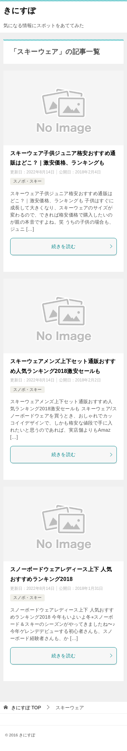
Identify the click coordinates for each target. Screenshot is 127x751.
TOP (26, 707)
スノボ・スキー (27, 181)
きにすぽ (19, 10)
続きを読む (82, 246)
